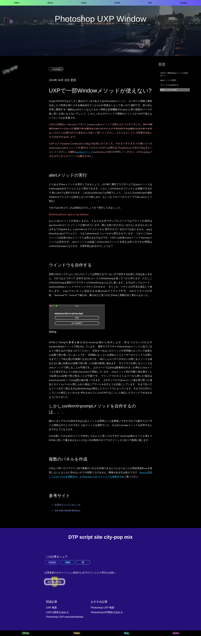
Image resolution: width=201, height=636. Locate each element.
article (117, 3)
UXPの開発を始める (57, 612)
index (16, 3)
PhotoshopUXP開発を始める (107, 612)
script (83, 3)
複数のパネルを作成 (168, 90)
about (50, 3)
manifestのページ (84, 152)
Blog (126, 633)
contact (183, 3)
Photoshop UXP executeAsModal (64, 616)
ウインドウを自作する (169, 85)
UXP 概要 (51, 607)
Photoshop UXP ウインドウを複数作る (102, 476)
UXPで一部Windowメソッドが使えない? (174, 74)
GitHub (25, 633)
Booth (176, 633)
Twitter (76, 633)
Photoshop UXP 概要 (102, 607)
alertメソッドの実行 (168, 80)
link (150, 3)
